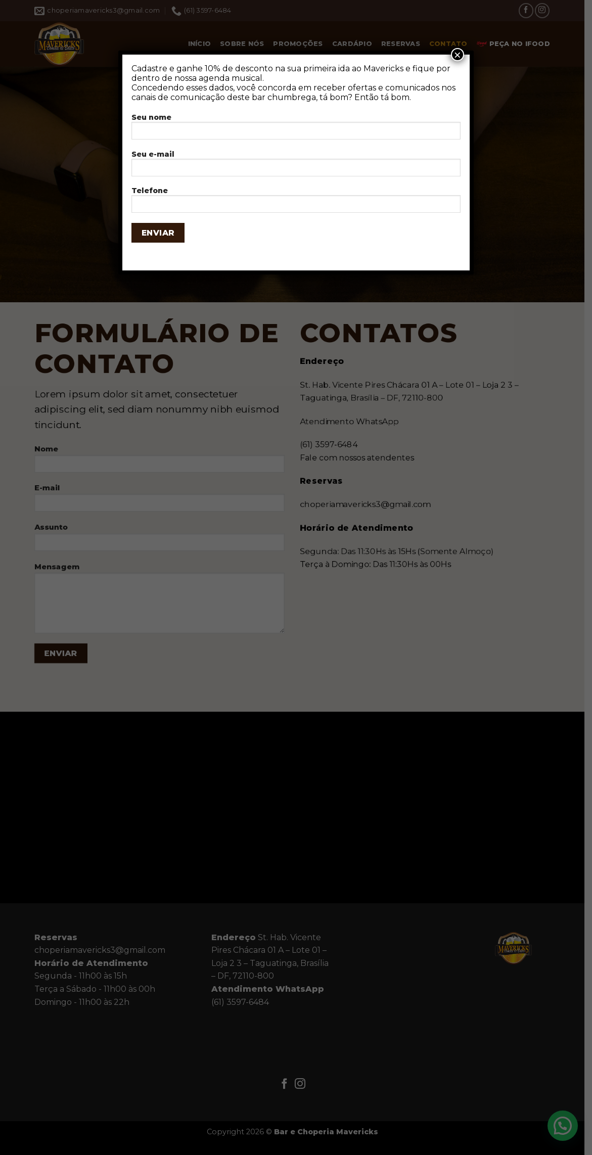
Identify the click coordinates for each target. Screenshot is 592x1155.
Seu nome (296, 130)
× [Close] (457, 54)
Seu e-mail (296, 166)
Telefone (296, 203)
